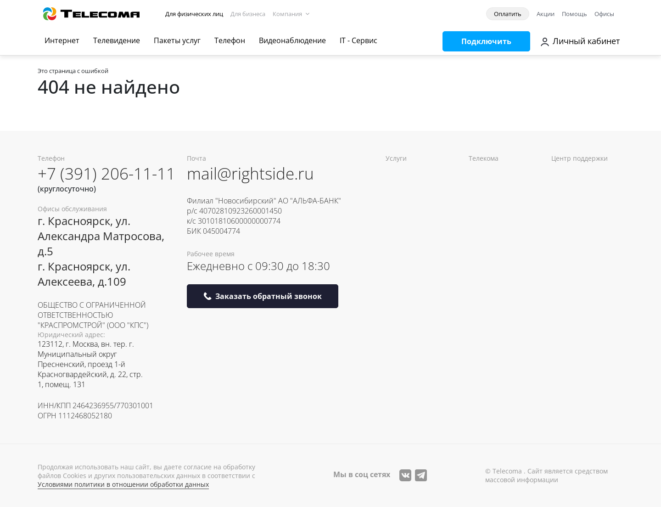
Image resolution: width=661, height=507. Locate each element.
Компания (287, 14)
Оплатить (507, 14)
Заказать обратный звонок (262, 296)
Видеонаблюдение (292, 40)
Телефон (229, 40)
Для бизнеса (247, 14)
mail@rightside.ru (250, 173)
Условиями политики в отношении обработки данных (123, 484)
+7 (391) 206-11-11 (106, 173)
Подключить (486, 41)
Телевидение (116, 40)
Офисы (604, 14)
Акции (546, 14)
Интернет (62, 40)
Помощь (574, 14)
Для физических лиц (194, 14)
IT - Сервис (358, 40)
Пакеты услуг (177, 40)
